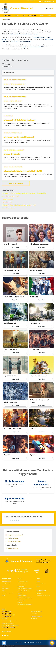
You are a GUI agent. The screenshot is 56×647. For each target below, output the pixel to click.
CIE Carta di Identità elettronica (21, 41)
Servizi (8, 19)
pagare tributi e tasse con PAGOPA (34, 47)
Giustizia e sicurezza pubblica (24, 598)
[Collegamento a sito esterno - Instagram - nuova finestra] (8, 635)
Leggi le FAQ (34, 614)
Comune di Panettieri (21, 8)
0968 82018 (4, 618)
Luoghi (3, 595)
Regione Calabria (31, 1)
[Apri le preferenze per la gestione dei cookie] (4, 643)
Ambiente (20, 602)
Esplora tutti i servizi (15, 60)
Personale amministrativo (8, 593)
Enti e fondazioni (5, 588)
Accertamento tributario (13, 100)
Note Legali (26, 642)
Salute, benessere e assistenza (14, 150)
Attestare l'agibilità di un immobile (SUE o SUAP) (23, 170)
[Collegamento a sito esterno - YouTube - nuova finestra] (5, 635)
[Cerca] (52, 8)
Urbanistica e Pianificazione (24, 591)
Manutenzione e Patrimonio (13, 133)
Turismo (20, 593)
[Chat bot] (52, 643)
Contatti (4, 609)
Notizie (38, 581)
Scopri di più (15, 247)
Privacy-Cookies (18, 642)
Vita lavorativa (21, 586)
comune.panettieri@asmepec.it (9, 621)
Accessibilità (34, 618)
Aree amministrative (6, 581)
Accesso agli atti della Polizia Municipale (19, 119)
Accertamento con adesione (14, 83)
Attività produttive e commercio (25, 588)
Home (3, 19)
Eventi (38, 586)
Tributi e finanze (21, 600)
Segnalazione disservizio (36, 616)
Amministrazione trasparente (43, 595)
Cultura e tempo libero (23, 584)
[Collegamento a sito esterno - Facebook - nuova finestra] (3, 635)
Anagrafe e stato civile (23, 582)
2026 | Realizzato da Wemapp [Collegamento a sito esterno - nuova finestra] (8, 646)
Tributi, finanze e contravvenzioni (15, 80)
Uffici (3, 586)
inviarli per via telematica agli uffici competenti (23, 34)
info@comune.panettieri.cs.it (8, 623)
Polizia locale (8, 116)
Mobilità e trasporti (22, 595)
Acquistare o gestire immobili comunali (19, 136)
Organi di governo (6, 584)
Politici (3, 591)
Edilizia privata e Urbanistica (13, 167)
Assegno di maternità (12, 153)
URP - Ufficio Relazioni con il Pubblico (10, 625)
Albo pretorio (39, 593)
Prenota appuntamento (36, 611)
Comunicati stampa (41, 584)
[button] (46, 1)
